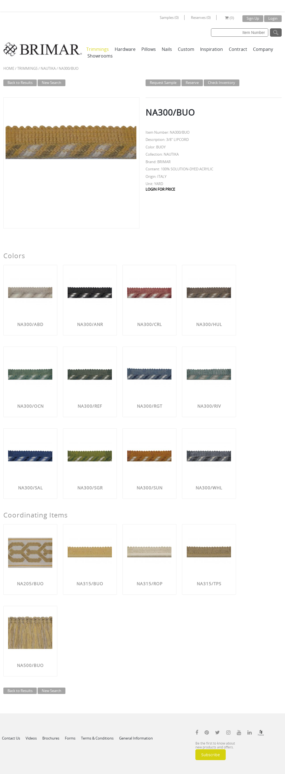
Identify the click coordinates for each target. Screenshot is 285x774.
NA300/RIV (209, 406)
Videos (31, 738)
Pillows (148, 49)
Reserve (192, 82)
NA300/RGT (149, 406)
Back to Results (20, 82)
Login (272, 18)
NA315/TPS (209, 583)
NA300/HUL (209, 324)
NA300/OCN (30, 406)
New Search (51, 82)
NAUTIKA (48, 68)
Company (263, 49)
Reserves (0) (201, 17)
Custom (186, 49)
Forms (70, 738)
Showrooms (100, 56)
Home (8, 68)
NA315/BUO (90, 583)
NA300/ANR (90, 324)
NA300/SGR (90, 488)
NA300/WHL (209, 488)
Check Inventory (221, 82)
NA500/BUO (30, 665)
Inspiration (211, 49)
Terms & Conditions (97, 738)
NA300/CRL (149, 324)
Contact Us (11, 738)
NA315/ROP (150, 583)
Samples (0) (169, 17)
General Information (136, 738)
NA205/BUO (30, 583)
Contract (238, 49)
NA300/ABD (30, 324)
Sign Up (253, 18)
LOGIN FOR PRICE (160, 189)
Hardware (125, 49)
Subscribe (210, 754)
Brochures (50, 738)
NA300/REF (90, 406)
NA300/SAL (30, 488)
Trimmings (97, 49)
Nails (167, 49)
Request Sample (163, 82)
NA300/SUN (150, 488)
